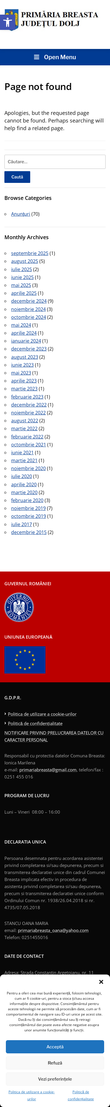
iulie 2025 (21, 269)
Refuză (55, 1063)
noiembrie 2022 (28, 412)
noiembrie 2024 (28, 309)
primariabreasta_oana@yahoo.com (53, 930)
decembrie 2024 (29, 301)
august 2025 (24, 261)
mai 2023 (21, 373)
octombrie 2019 (28, 516)
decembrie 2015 (29, 532)
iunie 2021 (22, 452)
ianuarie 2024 (26, 341)
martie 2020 (24, 492)
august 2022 (24, 420)
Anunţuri (20, 214)
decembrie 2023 (29, 349)
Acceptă (55, 1047)
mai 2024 (21, 325)
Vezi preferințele (55, 1079)
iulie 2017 (21, 524)
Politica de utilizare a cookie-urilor (42, 714)
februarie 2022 (27, 436)
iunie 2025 (22, 277)
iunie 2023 (22, 365)
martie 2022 (24, 428)
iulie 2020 (21, 476)
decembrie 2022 (29, 405)
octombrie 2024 (28, 317)
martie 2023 (24, 388)
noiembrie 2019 (28, 508)
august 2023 (24, 357)
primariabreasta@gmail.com (48, 770)
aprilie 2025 (24, 293)
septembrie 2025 (29, 253)
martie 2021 (24, 460)
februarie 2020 (27, 500)
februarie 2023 (27, 397)
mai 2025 (21, 285)
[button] (7, 22)
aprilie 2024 (24, 333)
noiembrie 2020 (28, 468)
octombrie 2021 (28, 444)
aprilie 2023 (24, 380)
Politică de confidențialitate (35, 723)
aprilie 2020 (24, 484)
